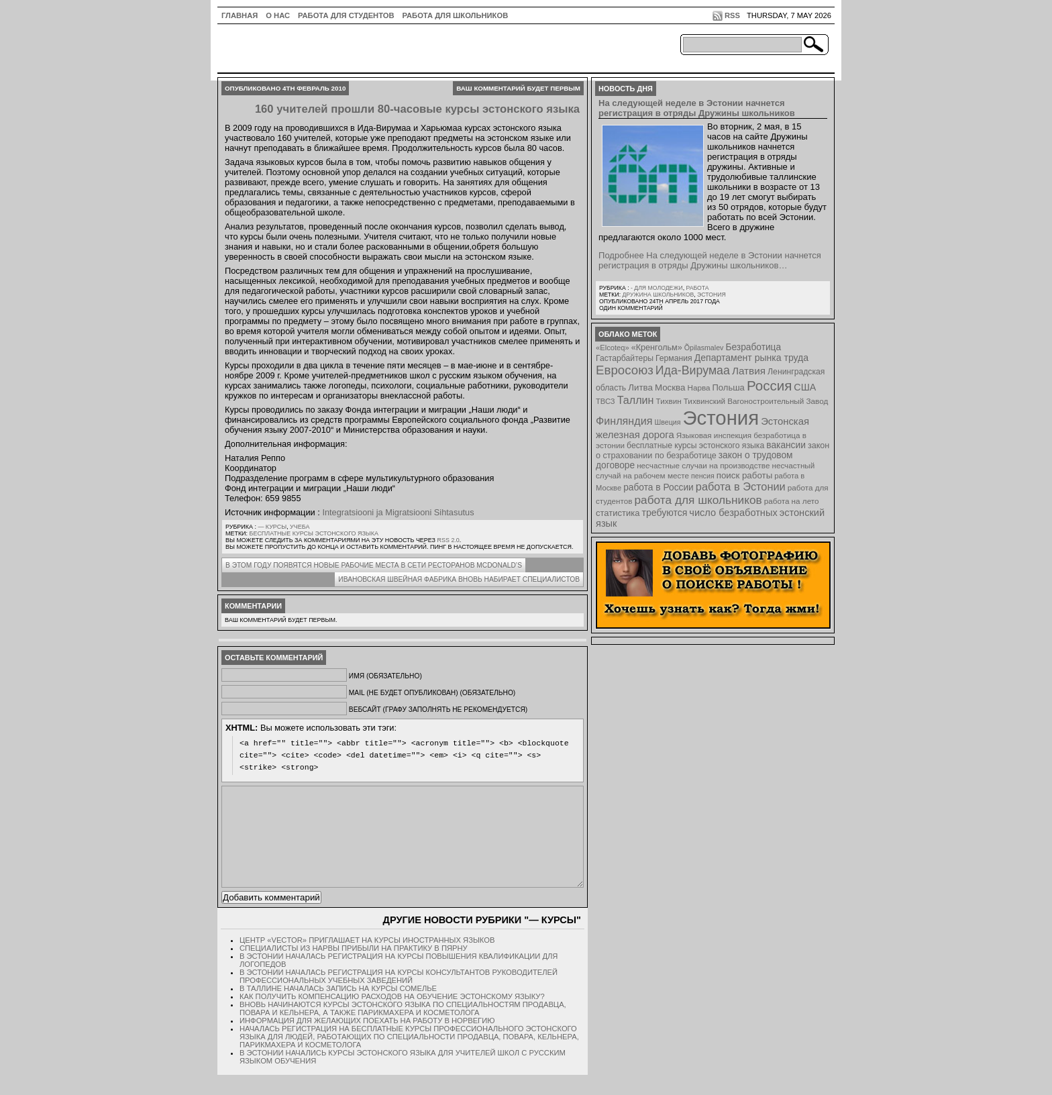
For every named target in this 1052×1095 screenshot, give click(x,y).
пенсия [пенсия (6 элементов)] (703, 476)
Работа (697, 287)
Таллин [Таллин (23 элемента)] (635, 400)
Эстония (711, 294)
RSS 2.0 (448, 540)
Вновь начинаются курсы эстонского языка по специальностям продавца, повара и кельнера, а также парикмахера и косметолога (403, 1029)
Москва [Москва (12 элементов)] (670, 387)
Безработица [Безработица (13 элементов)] (753, 347)
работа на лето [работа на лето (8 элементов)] (791, 501)
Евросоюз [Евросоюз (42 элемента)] (624, 370)
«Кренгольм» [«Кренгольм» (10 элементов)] (656, 347)
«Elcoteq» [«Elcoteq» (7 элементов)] (612, 348)
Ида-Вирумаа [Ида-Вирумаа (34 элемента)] (692, 370)
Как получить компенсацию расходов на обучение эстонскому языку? (392, 1016)
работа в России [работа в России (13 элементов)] (658, 487)
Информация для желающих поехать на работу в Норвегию (367, 1041)
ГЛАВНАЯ (239, 15)
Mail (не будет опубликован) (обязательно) (432, 692)
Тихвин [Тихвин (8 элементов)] (669, 401)
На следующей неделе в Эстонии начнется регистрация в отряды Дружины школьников (696, 108)
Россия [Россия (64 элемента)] (769, 385)
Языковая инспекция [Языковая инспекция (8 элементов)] (713, 435)
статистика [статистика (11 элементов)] (617, 513)
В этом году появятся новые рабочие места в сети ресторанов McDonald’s (373, 565)
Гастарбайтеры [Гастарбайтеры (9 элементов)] (624, 358)
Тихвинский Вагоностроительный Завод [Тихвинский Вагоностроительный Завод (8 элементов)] (756, 401)
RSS (732, 15)
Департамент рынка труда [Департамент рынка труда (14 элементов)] (751, 357)
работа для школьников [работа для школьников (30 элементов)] (698, 500)
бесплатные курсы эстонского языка (314, 533)
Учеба (299, 526)
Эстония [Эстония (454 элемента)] (721, 418)
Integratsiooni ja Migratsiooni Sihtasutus (398, 512)
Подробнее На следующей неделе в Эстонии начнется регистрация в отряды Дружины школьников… (709, 260)
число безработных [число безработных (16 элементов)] (733, 512)
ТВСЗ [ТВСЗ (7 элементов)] (605, 401)
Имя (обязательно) (385, 676)
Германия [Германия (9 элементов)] (673, 358)
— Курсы (272, 526)
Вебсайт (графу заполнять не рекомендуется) (438, 709)
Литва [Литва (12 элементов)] (640, 387)
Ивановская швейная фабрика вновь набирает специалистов (459, 579)
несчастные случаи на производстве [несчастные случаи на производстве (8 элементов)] (703, 465)
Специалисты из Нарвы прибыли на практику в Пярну (354, 968)
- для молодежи (657, 287)
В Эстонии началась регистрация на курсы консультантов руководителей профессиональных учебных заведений (399, 996)
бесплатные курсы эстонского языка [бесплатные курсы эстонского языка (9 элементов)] (695, 445)
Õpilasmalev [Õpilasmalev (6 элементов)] (704, 348)
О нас (278, 15)
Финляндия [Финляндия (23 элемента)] (624, 421)
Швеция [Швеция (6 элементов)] (667, 422)
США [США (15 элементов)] (805, 387)
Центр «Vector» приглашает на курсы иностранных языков (367, 960)
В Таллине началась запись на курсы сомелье (338, 1008)
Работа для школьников (456, 15)
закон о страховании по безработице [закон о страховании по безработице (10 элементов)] (712, 450)
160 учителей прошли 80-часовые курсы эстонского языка (417, 109)
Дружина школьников (658, 294)
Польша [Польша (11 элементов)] (729, 387)
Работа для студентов (346, 15)
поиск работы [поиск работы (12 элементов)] (745, 475)
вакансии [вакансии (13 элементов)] (786, 445)
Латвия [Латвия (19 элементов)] (749, 370)
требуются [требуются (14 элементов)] (665, 512)
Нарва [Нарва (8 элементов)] (698, 387)
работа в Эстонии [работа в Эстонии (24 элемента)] (741, 486)
